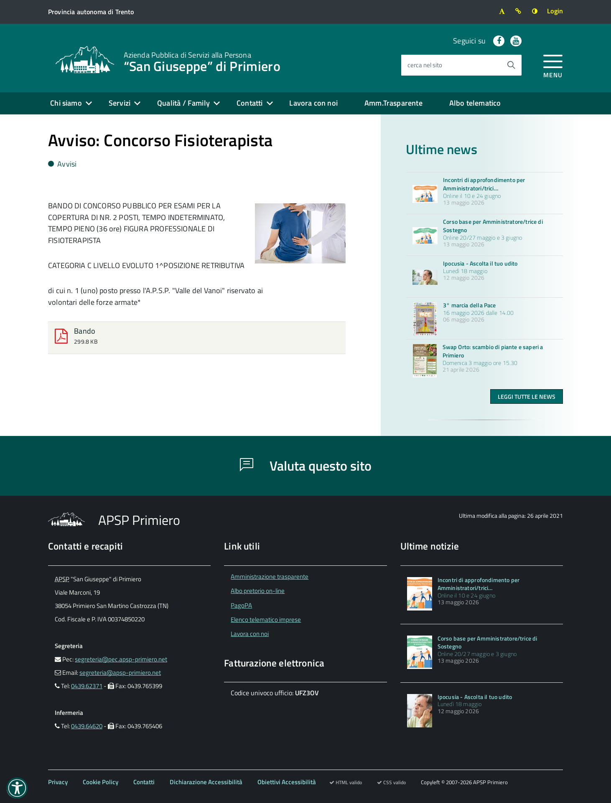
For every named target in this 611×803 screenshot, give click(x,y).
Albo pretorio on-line (258, 590)
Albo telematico (475, 103)
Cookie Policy (100, 782)
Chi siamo (66, 103)
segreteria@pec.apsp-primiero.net (121, 659)
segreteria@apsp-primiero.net (120, 672)
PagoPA (241, 605)
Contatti (249, 103)
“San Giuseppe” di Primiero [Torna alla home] (202, 61)
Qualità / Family (183, 103)
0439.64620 (86, 726)
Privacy (58, 782)
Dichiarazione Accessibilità (206, 782)
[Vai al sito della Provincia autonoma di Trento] (91, 12)
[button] (17, 788)
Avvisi (62, 164)
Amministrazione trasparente (269, 576)
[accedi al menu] (553, 65)
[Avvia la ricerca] (511, 65)
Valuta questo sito (306, 466)
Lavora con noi (313, 103)
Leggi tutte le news (526, 396)
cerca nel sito (424, 64)
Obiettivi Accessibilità (286, 782)
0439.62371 (86, 686)
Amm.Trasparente (393, 103)
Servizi (119, 103)
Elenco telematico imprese (266, 619)
